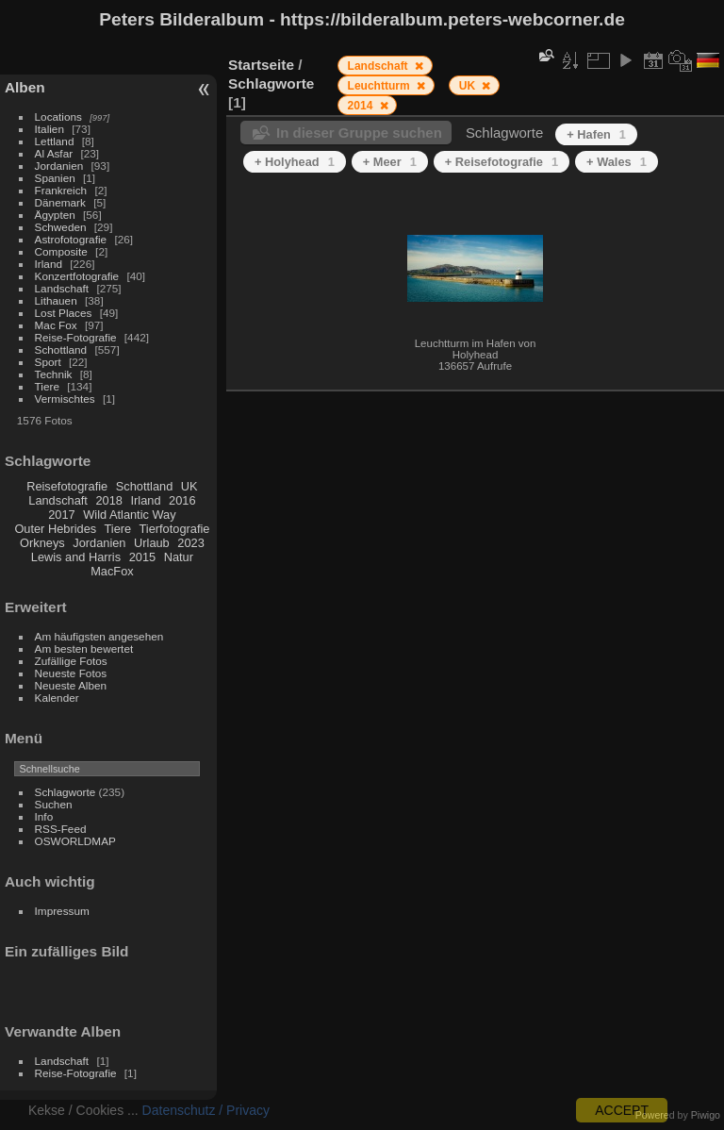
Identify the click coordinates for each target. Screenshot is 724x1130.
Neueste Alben (71, 685)
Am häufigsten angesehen (99, 636)
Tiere (47, 386)
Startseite (261, 65)
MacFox (112, 571)
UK (189, 486)
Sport (48, 362)
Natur (178, 557)
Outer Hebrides (55, 529)
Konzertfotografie (77, 276)
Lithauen (56, 300)
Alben (25, 87)
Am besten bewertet (84, 648)
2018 (108, 500)
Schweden (61, 227)
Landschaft (62, 288)
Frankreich (61, 190)
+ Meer (390, 162)
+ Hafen (596, 134)
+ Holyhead (295, 162)
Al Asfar (54, 153)
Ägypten (55, 214)
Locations (58, 116)
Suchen (54, 804)
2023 (190, 543)
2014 (362, 105)
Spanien (55, 178)
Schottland (61, 349)
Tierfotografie (175, 529)
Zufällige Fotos (71, 661)
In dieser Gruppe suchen (359, 133)
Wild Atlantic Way (129, 514)
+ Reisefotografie (501, 162)
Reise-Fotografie (76, 337)
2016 (182, 500)
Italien (49, 129)
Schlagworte (65, 792)
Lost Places (63, 313)
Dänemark (60, 202)
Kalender (57, 697)
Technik (54, 374)
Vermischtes (65, 398)
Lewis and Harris (76, 557)
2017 (61, 514)
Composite (61, 251)
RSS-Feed (61, 829)
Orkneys (42, 543)
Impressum (62, 911)
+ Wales (616, 162)
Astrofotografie (71, 239)
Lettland (54, 141)
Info (44, 816)
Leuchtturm (380, 85)
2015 (142, 557)
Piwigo (705, 1115)
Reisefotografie (66, 486)
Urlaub (152, 543)
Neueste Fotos (71, 673)
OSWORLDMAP (75, 841)
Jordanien (59, 165)
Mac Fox (56, 325)
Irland (48, 264)
